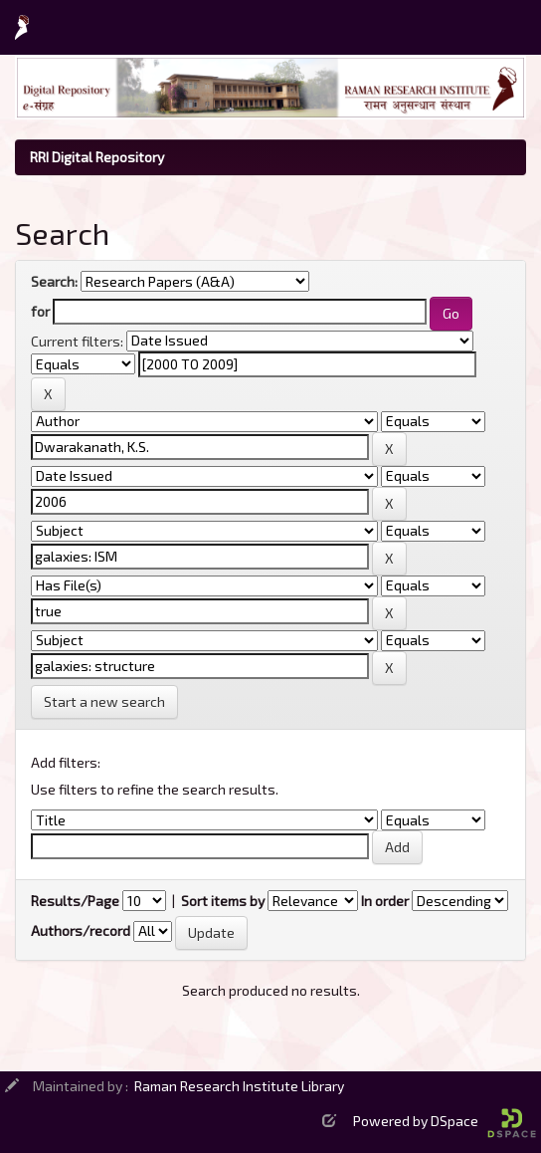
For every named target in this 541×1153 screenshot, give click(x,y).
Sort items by (223, 900)
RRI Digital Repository (97, 156)
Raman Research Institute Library (239, 1085)
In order (385, 900)
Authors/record (80, 930)
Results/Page (75, 900)
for (40, 311)
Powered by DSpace (444, 1120)
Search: (54, 281)
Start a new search (104, 701)
